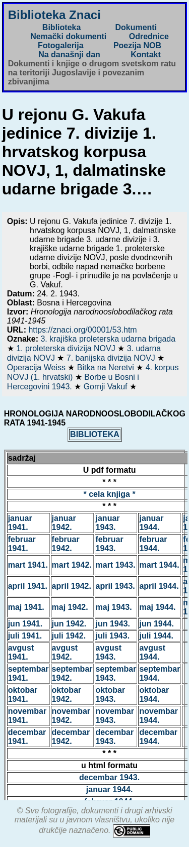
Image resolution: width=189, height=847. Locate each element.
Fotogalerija (61, 45)
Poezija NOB (137, 45)
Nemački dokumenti (68, 36)
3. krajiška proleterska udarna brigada (107, 339)
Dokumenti (136, 27)
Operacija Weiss (37, 367)
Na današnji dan (69, 54)
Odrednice (149, 36)
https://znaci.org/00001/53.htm (82, 330)
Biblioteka (61, 27)
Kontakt (146, 54)
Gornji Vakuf (107, 386)
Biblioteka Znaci (54, 15)
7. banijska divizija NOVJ (112, 358)
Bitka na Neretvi (106, 367)
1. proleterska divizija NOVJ (66, 348)
